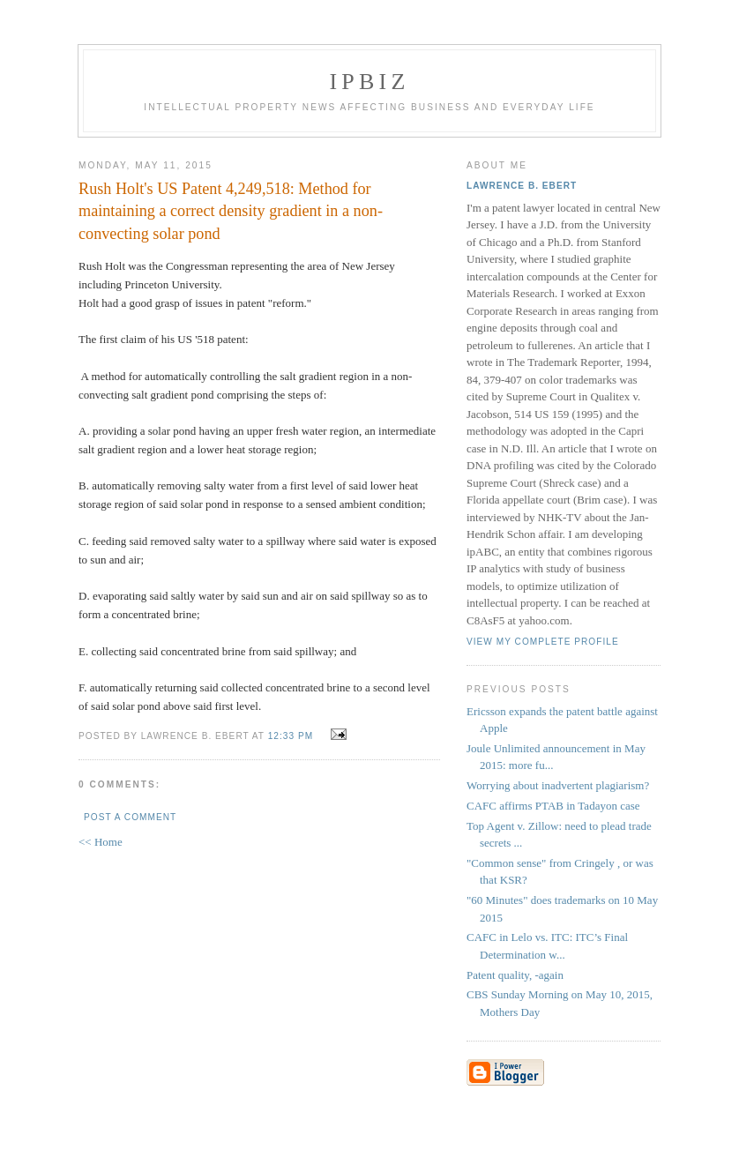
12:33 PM (290, 736)
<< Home (100, 841)
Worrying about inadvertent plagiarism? (558, 785)
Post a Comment (130, 817)
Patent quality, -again (515, 975)
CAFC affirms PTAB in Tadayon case (553, 805)
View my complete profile (543, 641)
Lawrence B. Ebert (522, 185)
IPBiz (370, 81)
